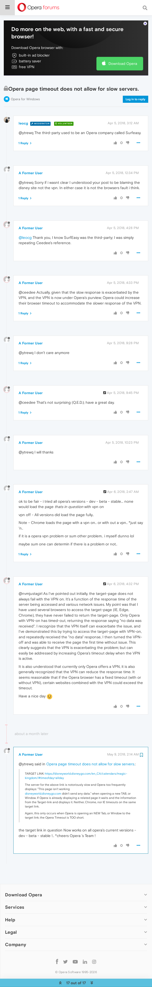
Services (14, 891)
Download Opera (122, 48)
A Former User (31, 158)
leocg (23, 108)
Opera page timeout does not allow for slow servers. (90, 748)
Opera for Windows (25, 84)
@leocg (25, 222)
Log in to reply (135, 84)
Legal (11, 916)
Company (15, 929)
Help (10, 904)
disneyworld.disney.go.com (43, 778)
